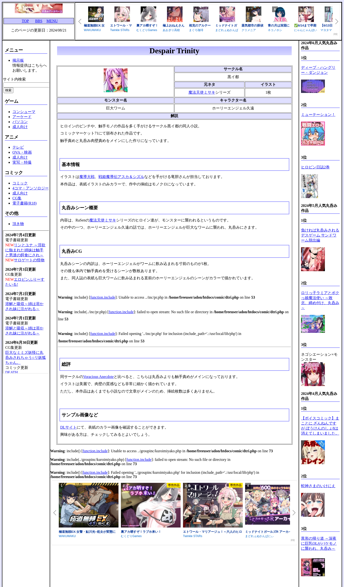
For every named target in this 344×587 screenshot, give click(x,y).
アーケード (22, 117)
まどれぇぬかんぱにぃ (259, 536)
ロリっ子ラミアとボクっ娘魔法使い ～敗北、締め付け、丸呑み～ (320, 300)
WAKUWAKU (92, 30)
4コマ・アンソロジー (30, 188)
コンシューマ (23, 112)
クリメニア (249, 30)
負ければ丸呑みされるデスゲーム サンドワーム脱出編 (320, 235)
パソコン (20, 122)
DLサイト (68, 427)
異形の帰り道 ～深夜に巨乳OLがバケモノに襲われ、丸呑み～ (319, 543)
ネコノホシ (275, 30)
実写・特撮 (22, 162)
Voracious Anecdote (98, 377)
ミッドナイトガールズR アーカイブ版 (271, 531)
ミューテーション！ (318, 115)
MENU (52, 21)
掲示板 (18, 60)
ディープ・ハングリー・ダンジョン (318, 70)
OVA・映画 (22, 152)
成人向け (20, 127)
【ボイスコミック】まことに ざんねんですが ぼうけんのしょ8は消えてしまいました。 (320, 425)
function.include (102, 297)
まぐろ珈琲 (196, 30)
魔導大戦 (87, 177)
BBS (38, 21)
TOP (25, 21)
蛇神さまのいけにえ (318, 486)
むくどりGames (146, 30)
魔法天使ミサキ (201, 92)
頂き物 (18, 224)
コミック (20, 183)
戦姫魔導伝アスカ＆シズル (121, 177)
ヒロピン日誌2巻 (315, 167)
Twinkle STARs (119, 30)
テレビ (18, 147)
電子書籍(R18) (24, 203)
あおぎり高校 (171, 30)
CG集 (17, 198)
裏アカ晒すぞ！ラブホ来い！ (141, 531)
